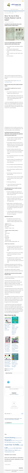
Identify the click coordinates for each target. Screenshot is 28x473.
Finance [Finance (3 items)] (19, 442)
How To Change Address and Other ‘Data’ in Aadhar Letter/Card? (8, 327)
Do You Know (10, 368)
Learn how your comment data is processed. (13, 419)
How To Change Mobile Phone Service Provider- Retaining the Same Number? (8, 364)
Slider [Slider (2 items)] (13, 450)
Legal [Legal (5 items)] (22, 445)
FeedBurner (16, 394)
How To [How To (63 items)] (12, 445)
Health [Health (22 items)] (7, 445)
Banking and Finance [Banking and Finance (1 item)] (18, 437)
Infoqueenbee (16, 470)
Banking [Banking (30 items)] (12, 437)
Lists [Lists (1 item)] (8, 448)
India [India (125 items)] (17, 445)
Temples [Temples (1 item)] (19, 450)
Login (22, 413)
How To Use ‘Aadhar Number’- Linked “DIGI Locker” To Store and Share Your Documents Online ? (15, 329)
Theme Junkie (14, 471)
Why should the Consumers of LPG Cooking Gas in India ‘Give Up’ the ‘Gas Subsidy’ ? (7, 348)
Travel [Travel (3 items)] (13, 451)
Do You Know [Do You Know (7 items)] (8, 442)
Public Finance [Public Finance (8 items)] (8, 450)
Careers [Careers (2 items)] (13, 440)
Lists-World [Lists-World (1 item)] (11, 448)
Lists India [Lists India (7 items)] (15, 448)
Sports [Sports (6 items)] (16, 450)
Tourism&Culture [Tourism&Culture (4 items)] (8, 451)
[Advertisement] (14, 66)
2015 (12, 11)
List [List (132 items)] (6, 448)
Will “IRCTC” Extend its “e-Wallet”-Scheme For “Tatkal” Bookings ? (15, 364)
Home (10, 11)
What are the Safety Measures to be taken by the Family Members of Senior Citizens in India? (15, 348)
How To (8, 370)
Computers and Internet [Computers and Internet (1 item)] (18, 440)
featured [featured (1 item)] (16, 442)
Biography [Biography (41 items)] (8, 440)
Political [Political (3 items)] (19, 448)
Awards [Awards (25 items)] (7, 437)
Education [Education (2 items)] (13, 442)
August (15, 11)
